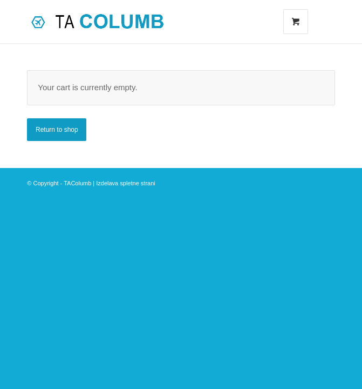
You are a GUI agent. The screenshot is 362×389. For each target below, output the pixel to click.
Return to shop (57, 129)
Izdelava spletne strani (125, 183)
